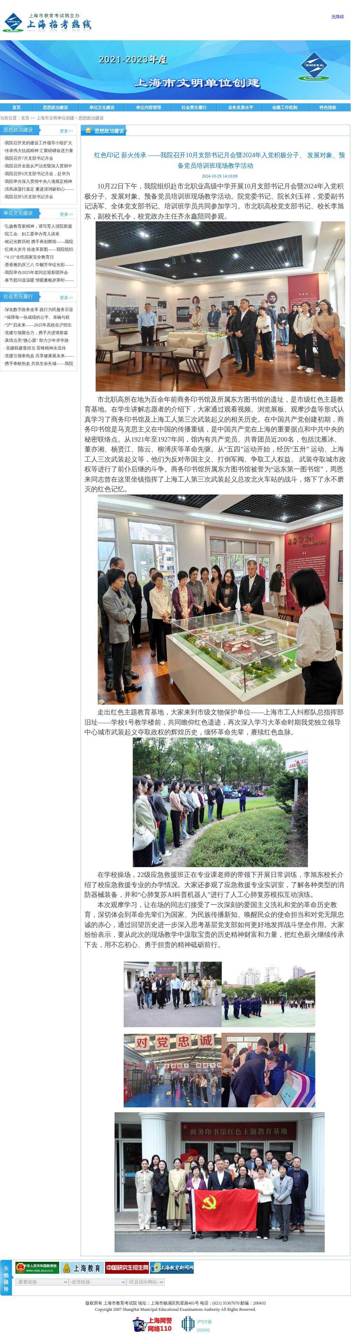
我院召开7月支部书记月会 (29, 158)
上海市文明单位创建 (55, 118)
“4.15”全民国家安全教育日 (29, 257)
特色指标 (327, 107)
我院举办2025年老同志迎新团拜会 (36, 272)
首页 (16, 107)
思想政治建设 (55, 107)
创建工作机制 (284, 107)
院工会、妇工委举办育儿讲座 (32, 233)
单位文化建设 (102, 107)
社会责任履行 (194, 107)
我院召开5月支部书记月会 (29, 196)
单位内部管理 (148, 107)
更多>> (66, 131)
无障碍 (337, 16)
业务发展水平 (240, 107)
